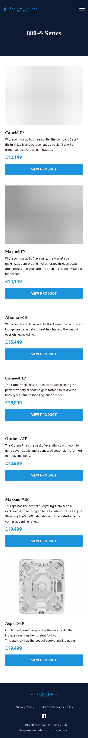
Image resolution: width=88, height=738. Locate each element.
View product (44, 169)
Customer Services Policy (55, 707)
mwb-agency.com (60, 730)
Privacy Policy (24, 707)
